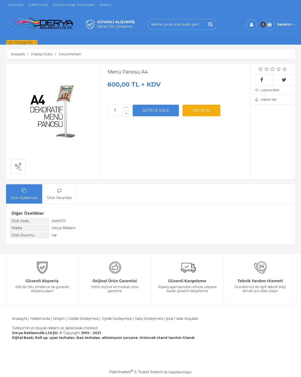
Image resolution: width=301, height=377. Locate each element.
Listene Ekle (267, 90)
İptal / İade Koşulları (182, 318)
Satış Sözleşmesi (149, 318)
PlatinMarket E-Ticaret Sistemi (136, 372)
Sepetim (286, 24)
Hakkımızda (40, 318)
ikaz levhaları (88, 338)
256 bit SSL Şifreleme (114, 26)
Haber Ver (266, 99)
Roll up (41, 338)
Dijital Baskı (22, 338)
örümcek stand (153, 338)
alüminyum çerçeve (120, 338)
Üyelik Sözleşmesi (117, 318)
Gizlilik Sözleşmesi (83, 318)
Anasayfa (19, 318)
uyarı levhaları (62, 338)
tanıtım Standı (181, 338)
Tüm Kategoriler (19, 42)
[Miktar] (115, 110)
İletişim (59, 318)
